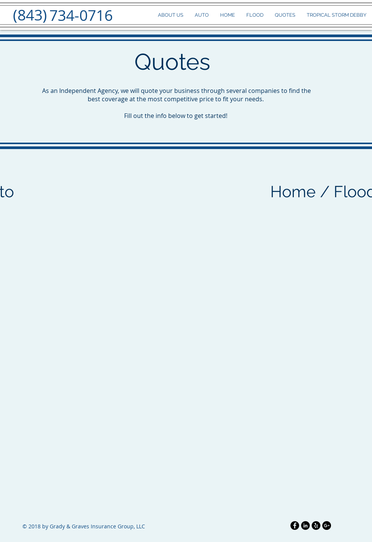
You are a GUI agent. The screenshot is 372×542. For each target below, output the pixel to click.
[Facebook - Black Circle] (294, 525)
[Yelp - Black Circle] (316, 525)
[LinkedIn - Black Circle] (305, 525)
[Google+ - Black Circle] (326, 525)
